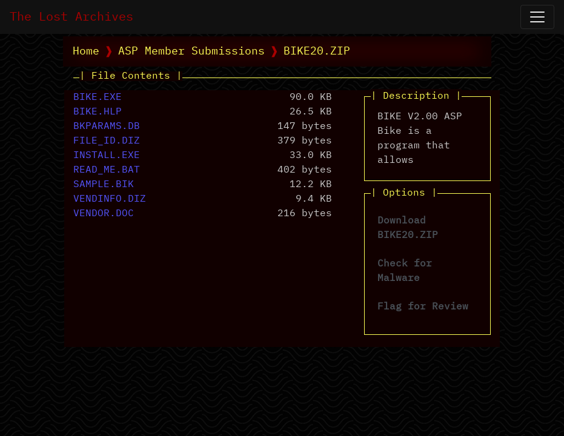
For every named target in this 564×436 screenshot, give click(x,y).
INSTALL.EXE (106, 155)
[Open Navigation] (537, 17)
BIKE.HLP (97, 112)
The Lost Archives (71, 17)
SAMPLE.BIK (103, 185)
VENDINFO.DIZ (109, 199)
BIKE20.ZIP (317, 51)
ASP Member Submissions (191, 51)
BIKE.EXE (97, 97)
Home (86, 51)
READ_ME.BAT (106, 170)
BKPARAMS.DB (106, 126)
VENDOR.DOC (103, 214)
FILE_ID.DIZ (106, 141)
